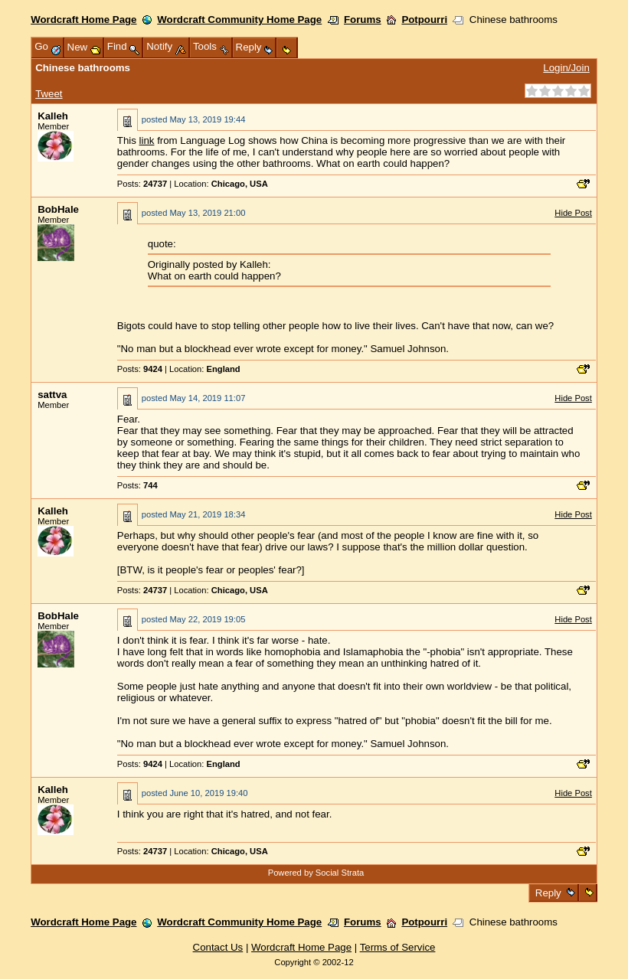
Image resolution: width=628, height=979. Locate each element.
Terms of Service (398, 947)
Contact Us (218, 947)
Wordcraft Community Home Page (239, 19)
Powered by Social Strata (316, 872)
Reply (548, 893)
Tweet (48, 94)
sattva (52, 394)
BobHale (58, 209)
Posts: (142, 183)
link (147, 140)
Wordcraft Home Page (83, 19)
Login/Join (566, 67)
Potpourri (424, 19)
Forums (362, 19)
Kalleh (53, 116)
